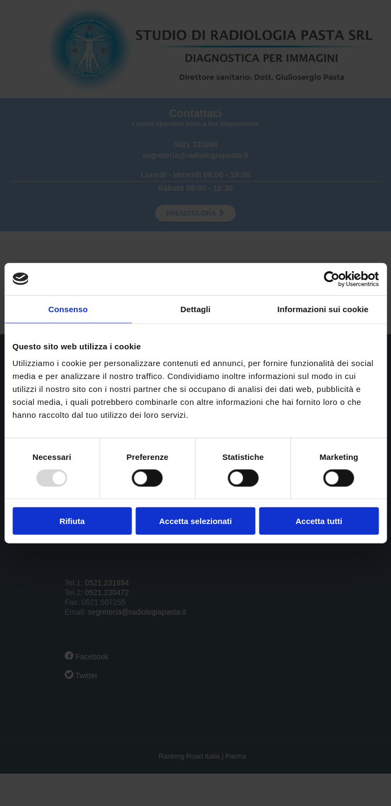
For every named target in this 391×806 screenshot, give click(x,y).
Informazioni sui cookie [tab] (322, 308)
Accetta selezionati (195, 521)
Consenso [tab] (68, 308)
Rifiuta (72, 521)
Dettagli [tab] (196, 308)
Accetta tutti (319, 521)
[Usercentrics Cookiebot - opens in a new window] (331, 279)
